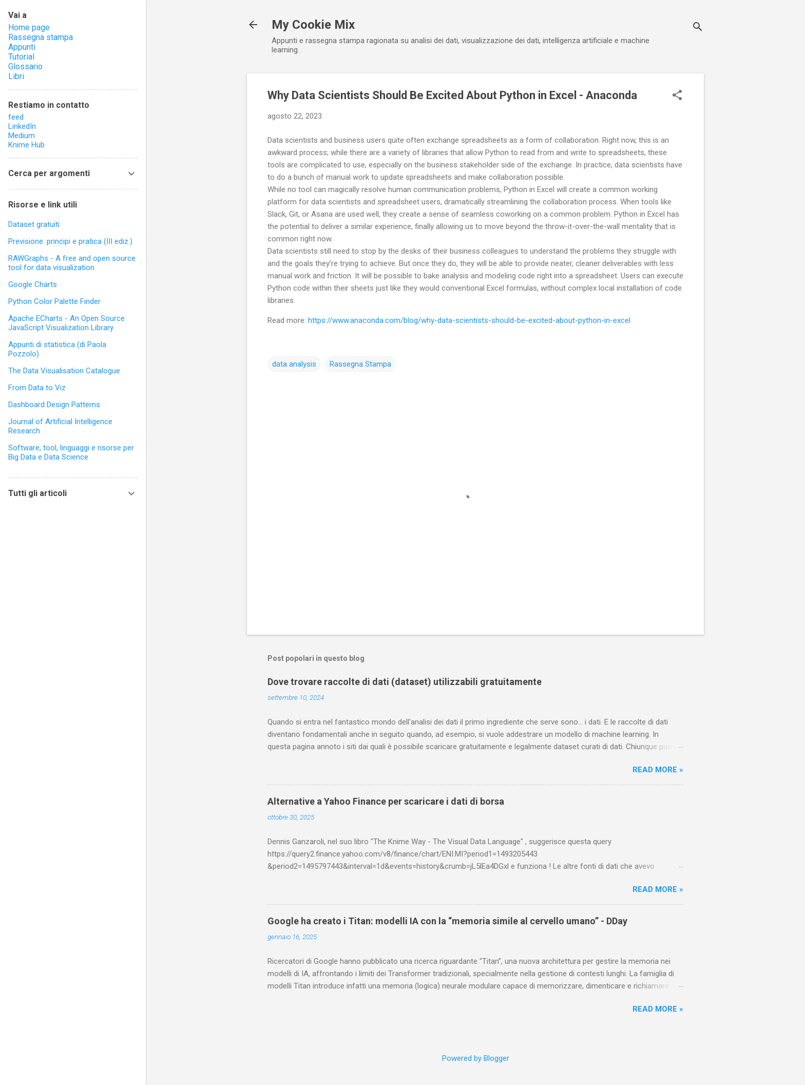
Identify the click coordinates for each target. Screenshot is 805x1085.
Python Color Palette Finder (54, 301)
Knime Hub (26, 144)
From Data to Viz (37, 387)
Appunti (21, 47)
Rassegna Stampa (360, 364)
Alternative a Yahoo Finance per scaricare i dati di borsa (385, 801)
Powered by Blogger (475, 1058)
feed (16, 117)
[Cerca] (698, 28)
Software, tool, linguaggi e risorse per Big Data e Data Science (71, 452)
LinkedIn (22, 126)
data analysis (294, 364)
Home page (29, 27)
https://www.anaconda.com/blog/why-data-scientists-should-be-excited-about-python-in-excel (469, 320)
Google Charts (32, 284)
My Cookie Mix (313, 24)
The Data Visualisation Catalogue (64, 370)
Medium (21, 135)
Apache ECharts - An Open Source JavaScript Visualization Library (66, 323)
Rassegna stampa (40, 37)
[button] (677, 96)
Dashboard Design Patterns (54, 404)
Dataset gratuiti (34, 224)
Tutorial (21, 57)
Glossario (25, 66)
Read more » (657, 769)
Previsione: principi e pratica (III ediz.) (70, 241)
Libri (16, 76)
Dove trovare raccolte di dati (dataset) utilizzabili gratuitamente (404, 681)
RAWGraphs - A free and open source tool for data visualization (72, 263)
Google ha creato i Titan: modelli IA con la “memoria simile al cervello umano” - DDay (447, 921)
